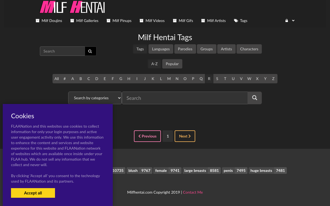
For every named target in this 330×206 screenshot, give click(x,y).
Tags (140, 48)
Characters (249, 48)
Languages (161, 48)
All (56, 78)
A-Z (154, 63)
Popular (172, 63)
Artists (226, 48)
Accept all (33, 192)
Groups (206, 48)
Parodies (185, 48)
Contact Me (193, 192)
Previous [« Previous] (147, 136)
